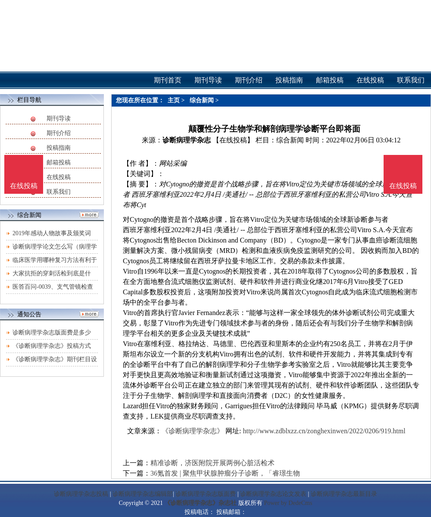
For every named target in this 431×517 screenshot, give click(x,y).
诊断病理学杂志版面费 (205, 494)
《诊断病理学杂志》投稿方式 (51, 346)
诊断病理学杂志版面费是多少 (51, 332)
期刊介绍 (59, 133)
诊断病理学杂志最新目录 (344, 494)
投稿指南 (59, 148)
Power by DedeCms (288, 503)
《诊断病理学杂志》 (193, 431)
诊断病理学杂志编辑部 (142, 494)
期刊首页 (167, 80)
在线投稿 (59, 177)
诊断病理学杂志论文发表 (273, 494)
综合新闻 (202, 100)
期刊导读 (59, 118)
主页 (174, 100)
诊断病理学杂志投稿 (81, 494)
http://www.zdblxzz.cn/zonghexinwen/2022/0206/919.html (324, 431)
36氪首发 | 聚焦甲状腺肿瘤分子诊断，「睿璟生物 (225, 473)
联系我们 (59, 192)
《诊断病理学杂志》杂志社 (200, 503)
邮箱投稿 (59, 162)
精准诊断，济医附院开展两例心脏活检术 (212, 463)
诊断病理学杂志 (186, 140)
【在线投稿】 (233, 140)
